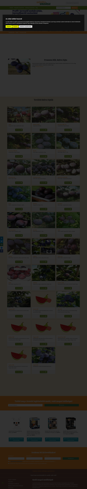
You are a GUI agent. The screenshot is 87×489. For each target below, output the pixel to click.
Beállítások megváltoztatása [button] (25, 26)
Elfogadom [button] (9, 26)
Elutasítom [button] (15, 26)
